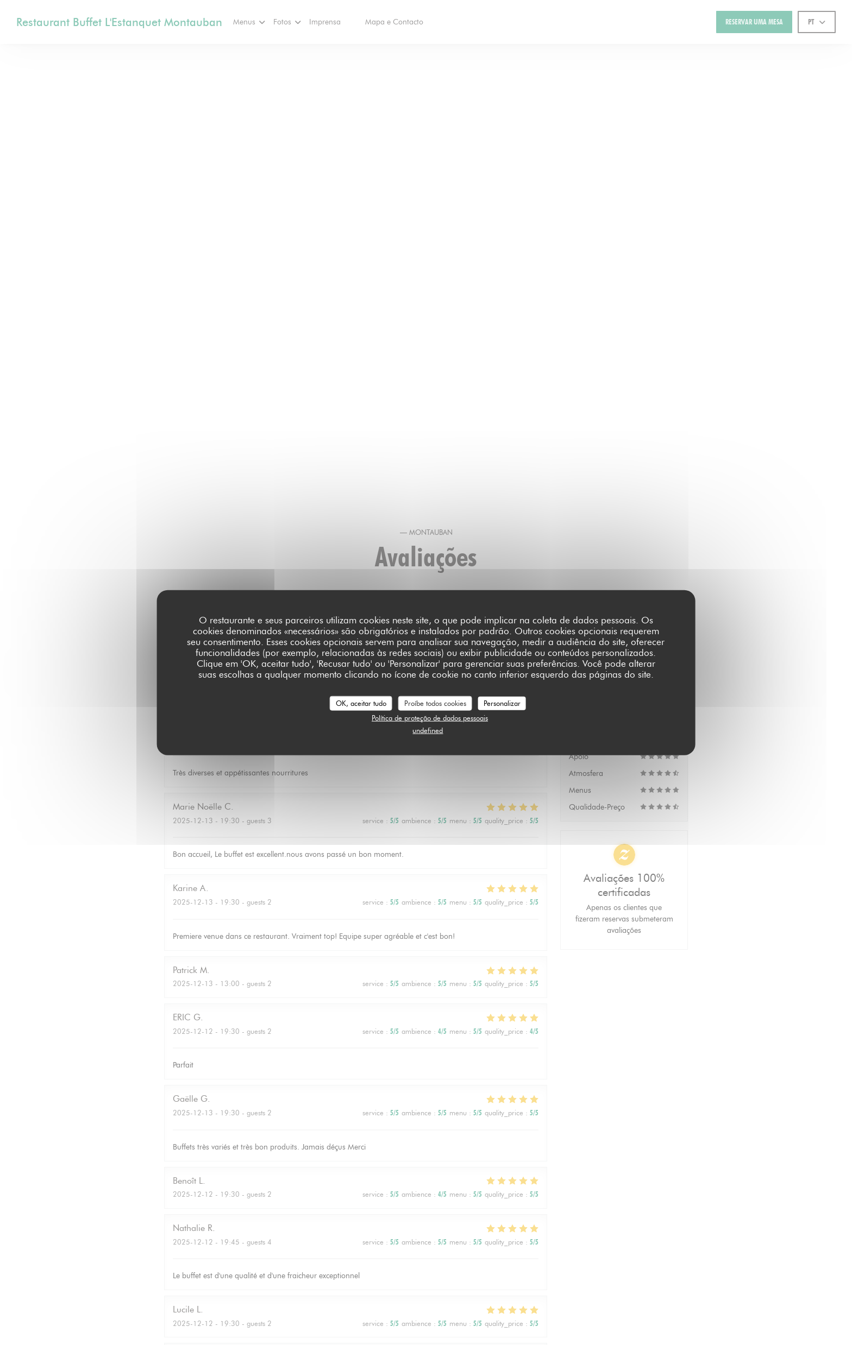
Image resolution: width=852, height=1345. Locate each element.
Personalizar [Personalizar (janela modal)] (502, 702)
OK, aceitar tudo (361, 702)
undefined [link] (427, 729)
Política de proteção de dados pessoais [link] (430, 717)
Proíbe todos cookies (435, 702)
